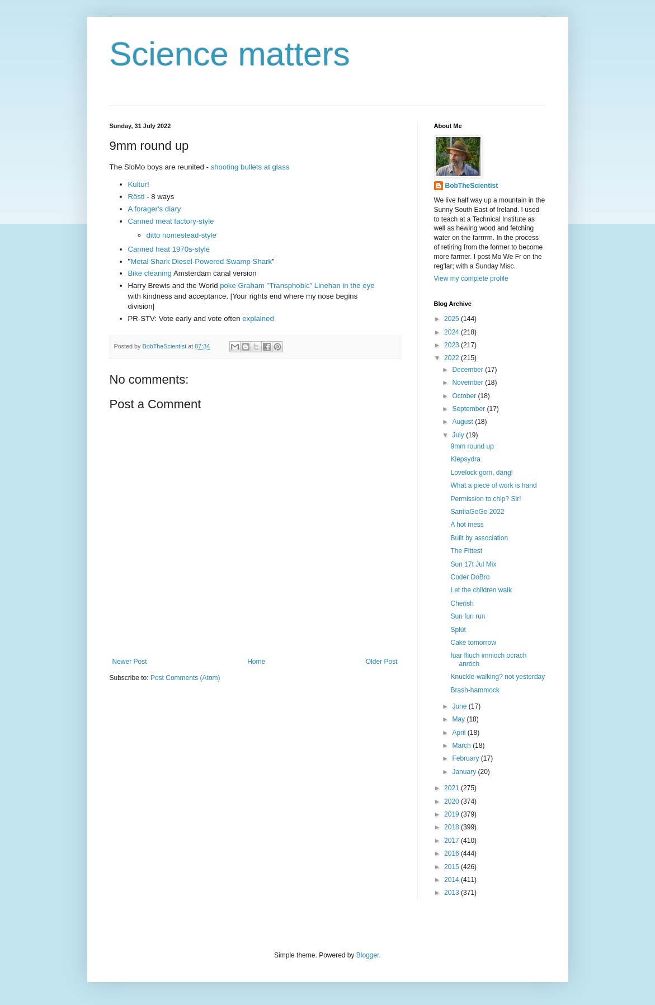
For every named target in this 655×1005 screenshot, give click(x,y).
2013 (452, 893)
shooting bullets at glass (250, 167)
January (465, 772)
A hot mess (466, 525)
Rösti (136, 196)
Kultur (137, 184)
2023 (452, 345)
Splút (457, 630)
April (459, 733)
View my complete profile (471, 278)
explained (258, 318)
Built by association (479, 538)
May (459, 719)
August (463, 422)
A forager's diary (154, 209)
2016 (452, 853)
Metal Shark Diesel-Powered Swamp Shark (201, 261)
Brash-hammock (474, 690)
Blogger (367, 955)
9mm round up (471, 446)
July (459, 435)
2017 (452, 840)
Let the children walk (480, 590)
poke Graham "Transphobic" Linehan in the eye (297, 285)
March (462, 745)
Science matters (230, 54)
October (465, 396)
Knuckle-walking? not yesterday (497, 677)
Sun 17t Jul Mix (473, 564)
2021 (452, 788)
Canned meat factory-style (171, 221)
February (466, 758)
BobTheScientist (471, 186)
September (469, 409)
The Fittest (466, 551)
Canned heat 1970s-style (169, 249)
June (460, 706)
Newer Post (129, 662)
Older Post (382, 662)
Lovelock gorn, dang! (481, 472)
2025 (452, 319)
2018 (452, 827)
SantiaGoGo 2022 (477, 512)
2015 (452, 867)
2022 (452, 358)
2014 (452, 880)
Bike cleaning (150, 273)
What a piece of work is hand (493, 485)
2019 (452, 814)
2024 (452, 332)
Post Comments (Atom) (185, 678)
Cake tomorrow (473, 643)
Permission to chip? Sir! (485, 499)
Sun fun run (467, 616)
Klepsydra (465, 459)
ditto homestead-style (181, 235)
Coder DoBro (469, 577)
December (468, 370)
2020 (452, 801)
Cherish (461, 603)
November (468, 382)
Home (256, 662)
